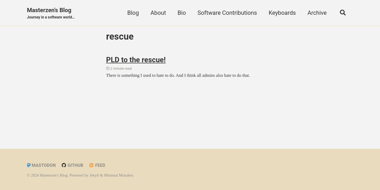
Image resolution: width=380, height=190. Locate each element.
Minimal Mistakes (118, 175)
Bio (182, 13)
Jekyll (94, 175)
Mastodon (41, 165)
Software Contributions (227, 13)
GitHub (72, 165)
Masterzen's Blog (51, 13)
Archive (317, 13)
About (158, 13)
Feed (97, 165)
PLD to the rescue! (136, 59)
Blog (133, 13)
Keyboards (282, 13)
